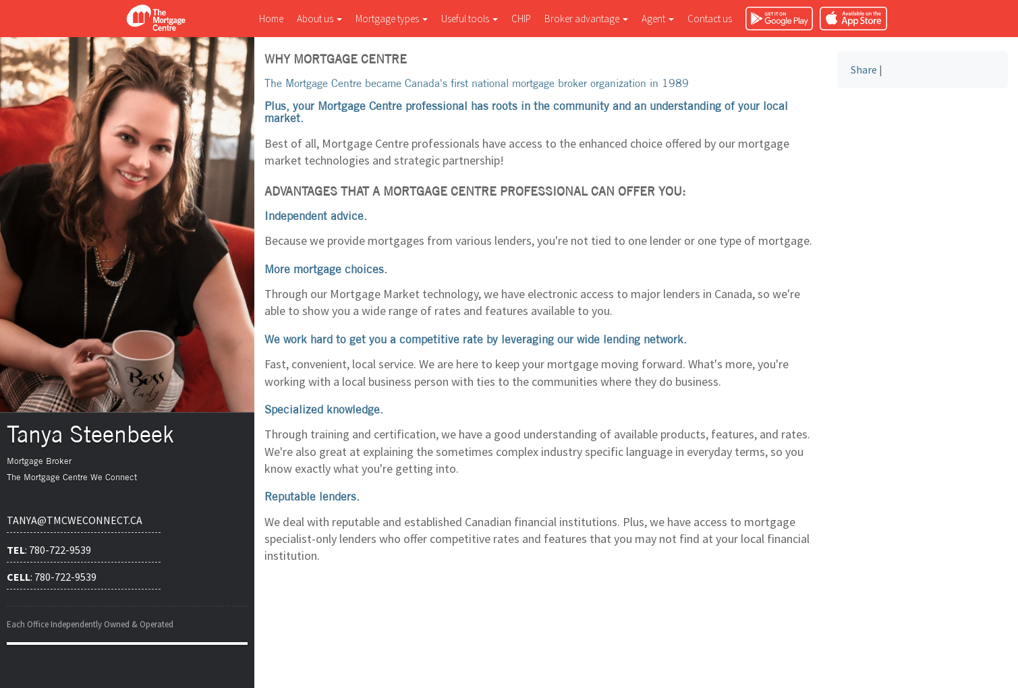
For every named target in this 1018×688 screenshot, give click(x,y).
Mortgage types (392, 18)
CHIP (521, 18)
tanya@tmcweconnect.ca (74, 520)
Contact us (709, 18)
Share (864, 69)
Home (271, 18)
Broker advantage (586, 18)
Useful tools (469, 18)
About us (319, 18)
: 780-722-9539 (49, 549)
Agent (658, 18)
